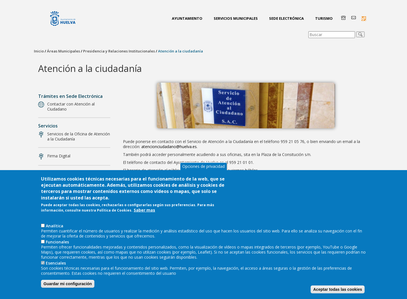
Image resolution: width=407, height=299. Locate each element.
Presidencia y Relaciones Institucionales (119, 51)
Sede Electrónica (286, 18)
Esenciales (56, 269)
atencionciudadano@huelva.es (169, 146)
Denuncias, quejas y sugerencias (77, 173)
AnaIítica (54, 232)
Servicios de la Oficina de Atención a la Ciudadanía (78, 136)
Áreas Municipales (63, 51)
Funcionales (57, 248)
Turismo (324, 18)
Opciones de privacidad (203, 172)
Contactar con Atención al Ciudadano (71, 106)
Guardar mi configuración (68, 290)
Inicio (39, 51)
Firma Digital (58, 156)
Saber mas (144, 216)
